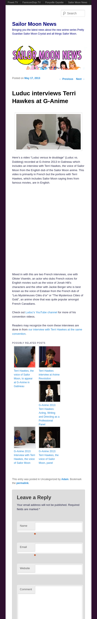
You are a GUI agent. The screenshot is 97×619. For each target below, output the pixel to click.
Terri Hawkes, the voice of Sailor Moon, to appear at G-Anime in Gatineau (24, 378)
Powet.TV (13, 2)
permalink (22, 483)
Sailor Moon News (77, 2)
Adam (64, 479)
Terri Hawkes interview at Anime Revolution (49, 374)
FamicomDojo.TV (32, 2)
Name (27, 527)
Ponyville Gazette (54, 2)
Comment (26, 589)
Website (25, 568)
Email (27, 548)
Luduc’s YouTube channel (41, 312)
